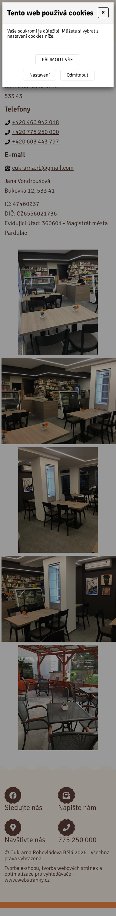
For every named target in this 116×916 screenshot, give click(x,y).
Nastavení (39, 75)
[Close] (103, 12)
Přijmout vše (57, 60)
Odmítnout (77, 75)
